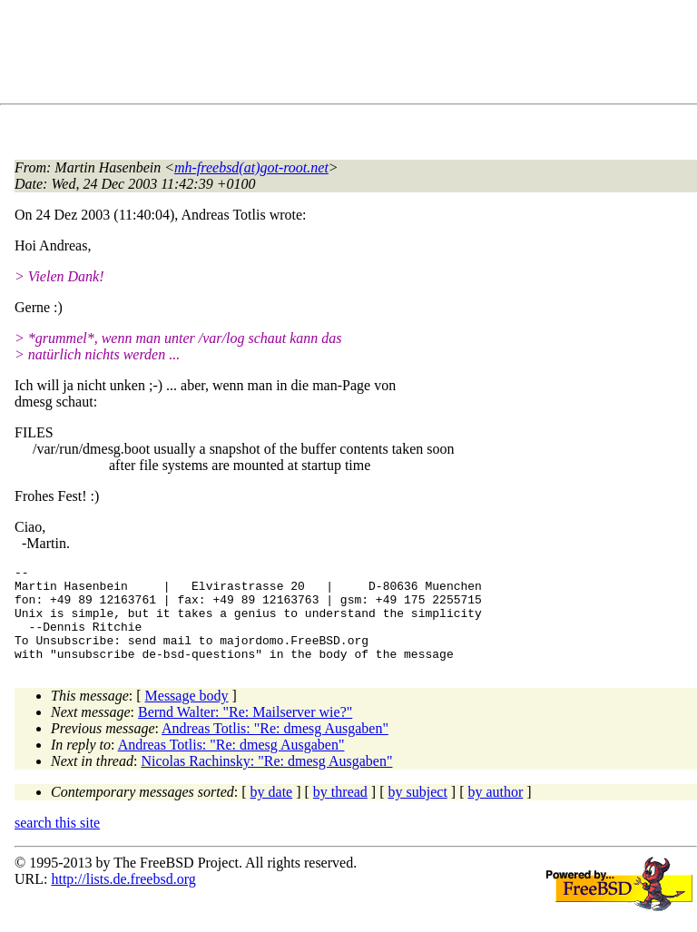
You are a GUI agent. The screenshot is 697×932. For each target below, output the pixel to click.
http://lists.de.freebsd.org (123, 898)
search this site (57, 841)
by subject (417, 811)
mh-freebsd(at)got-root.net (251, 167)
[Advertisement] (345, 55)
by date (271, 811)
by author (495, 811)
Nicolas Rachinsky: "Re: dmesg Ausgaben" (266, 780)
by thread (340, 811)
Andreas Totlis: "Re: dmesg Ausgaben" (275, 747)
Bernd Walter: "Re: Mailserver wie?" (245, 731)
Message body (187, 714)
